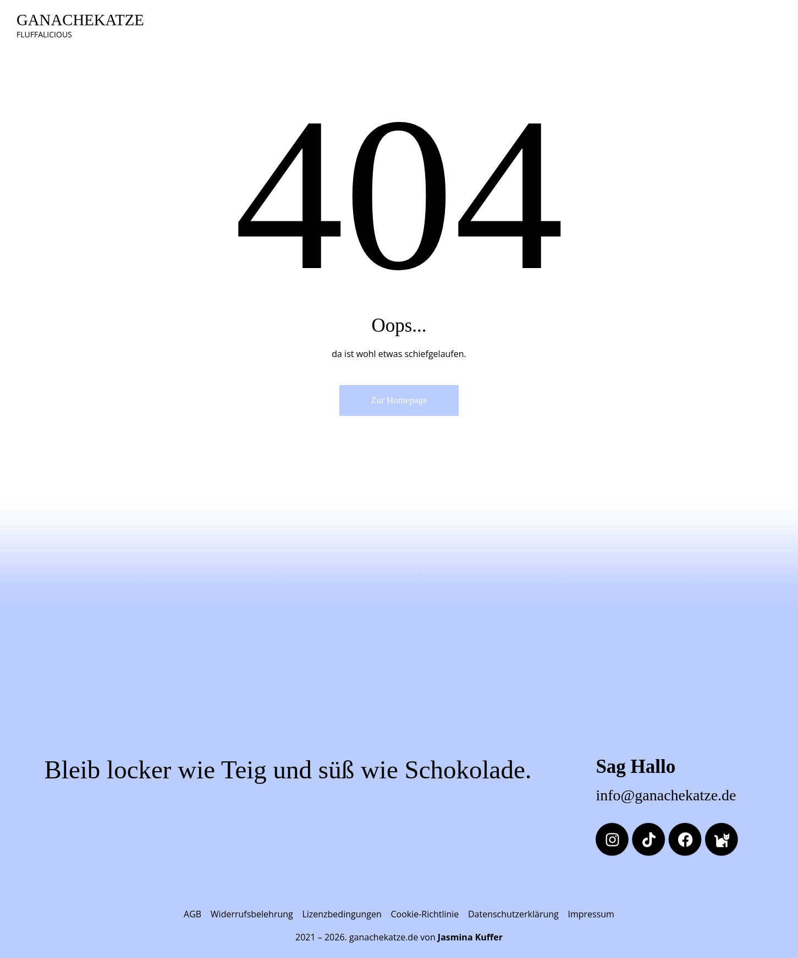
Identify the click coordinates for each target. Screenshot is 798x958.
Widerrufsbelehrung (252, 914)
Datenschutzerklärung (513, 914)
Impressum (591, 914)
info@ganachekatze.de (666, 795)
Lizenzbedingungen (341, 914)
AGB (192, 914)
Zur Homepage (399, 400)
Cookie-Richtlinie (424, 914)
